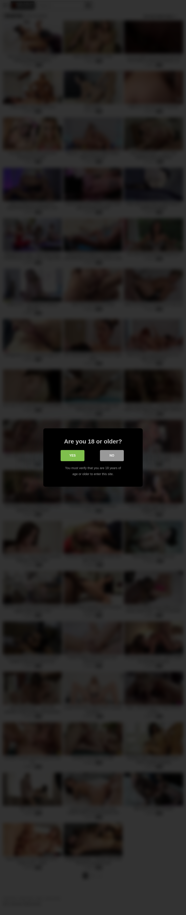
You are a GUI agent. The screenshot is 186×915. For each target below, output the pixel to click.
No (111, 455)
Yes (72, 455)
